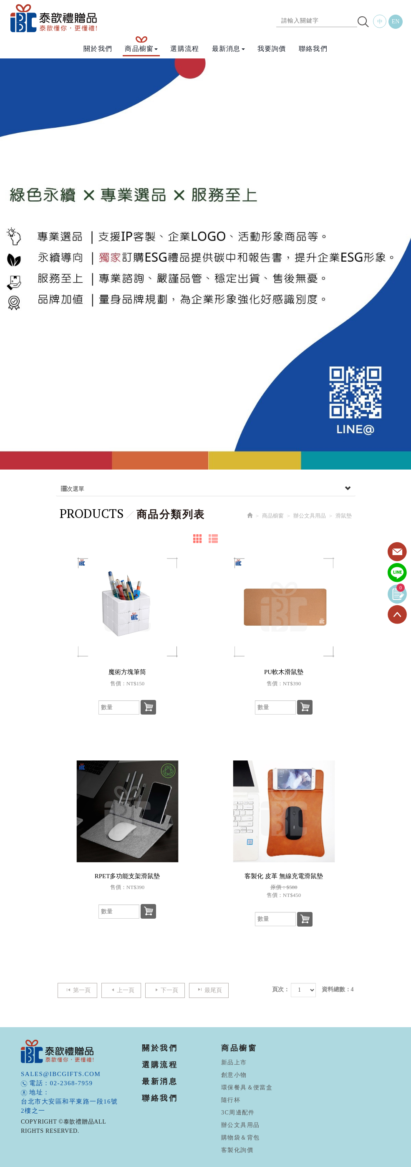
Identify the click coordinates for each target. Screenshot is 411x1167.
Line (397, 573)
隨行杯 (230, 1100)
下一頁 (165, 990)
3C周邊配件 (238, 1112)
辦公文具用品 (309, 516)
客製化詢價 (237, 1150)
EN (396, 21)
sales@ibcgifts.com (61, 1074)
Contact (397, 552)
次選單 (205, 489)
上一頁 (121, 990)
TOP (397, 614)
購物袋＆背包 (240, 1137)
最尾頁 (209, 990)
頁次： (281, 989)
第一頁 (77, 990)
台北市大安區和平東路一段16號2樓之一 (69, 1106)
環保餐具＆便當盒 (246, 1087)
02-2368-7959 (71, 1083)
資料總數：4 (338, 989)
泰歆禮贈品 (54, 18)
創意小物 (234, 1075)
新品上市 (234, 1062)
